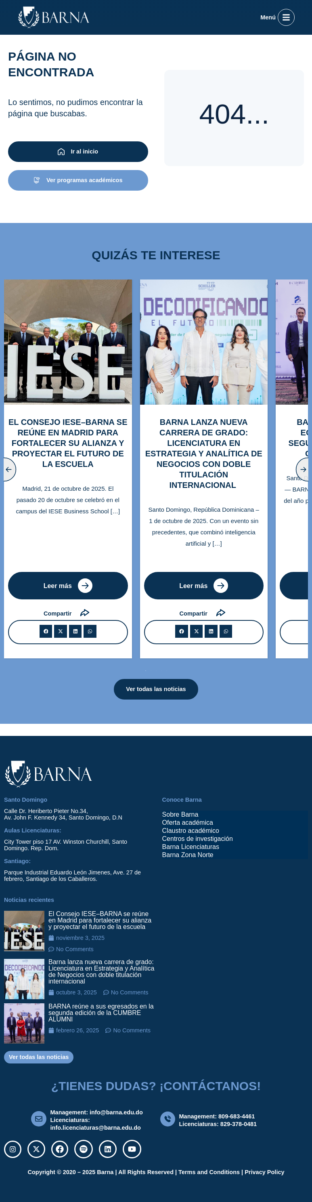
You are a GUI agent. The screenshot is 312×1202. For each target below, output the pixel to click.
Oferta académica (187, 822)
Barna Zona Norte (188, 854)
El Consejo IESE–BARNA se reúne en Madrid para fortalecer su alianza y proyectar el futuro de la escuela (99, 920)
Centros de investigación (197, 838)
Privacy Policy (264, 1172)
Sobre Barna (180, 814)
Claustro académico (190, 830)
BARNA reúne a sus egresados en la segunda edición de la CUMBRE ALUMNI (101, 1013)
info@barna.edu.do (116, 1112)
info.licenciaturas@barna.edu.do (95, 1127)
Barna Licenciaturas (190, 846)
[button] (46, 631)
